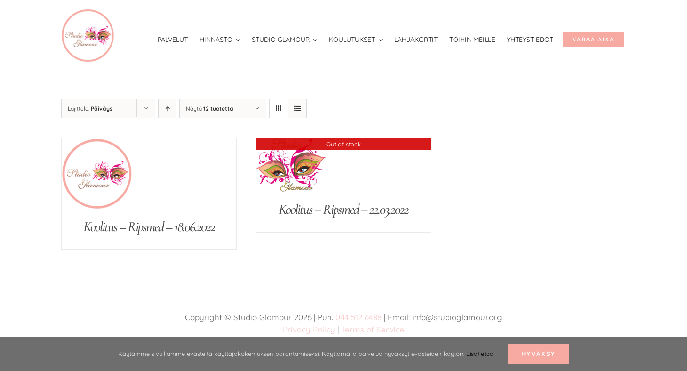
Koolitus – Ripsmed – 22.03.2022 (343, 209)
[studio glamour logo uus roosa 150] (87, 14)
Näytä (209, 108)
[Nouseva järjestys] (167, 108)
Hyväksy (538, 353)
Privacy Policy (309, 329)
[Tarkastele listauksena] (297, 108)
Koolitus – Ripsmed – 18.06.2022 (149, 226)
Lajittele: (90, 108)
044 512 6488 (359, 317)
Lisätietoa (480, 353)
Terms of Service (373, 329)
